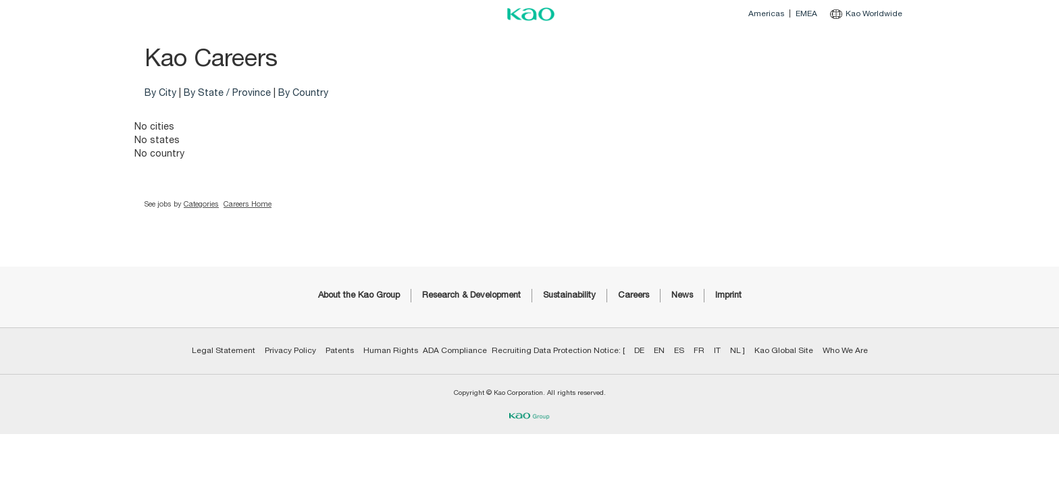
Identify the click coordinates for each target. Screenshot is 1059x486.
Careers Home (248, 204)
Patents (340, 350)
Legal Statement (223, 350)
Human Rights (390, 350)
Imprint (728, 295)
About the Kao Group (359, 295)
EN (659, 350)
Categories (201, 204)
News (682, 295)
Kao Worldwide (866, 13)
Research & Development (471, 295)
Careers (633, 295)
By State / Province (227, 93)
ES (679, 350)
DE (639, 350)
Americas (766, 13)
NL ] (737, 350)
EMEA (806, 13)
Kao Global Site (783, 350)
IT (717, 350)
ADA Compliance (455, 350)
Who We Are (845, 350)
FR (699, 350)
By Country (303, 93)
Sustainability (569, 295)
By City (160, 93)
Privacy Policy (290, 350)
